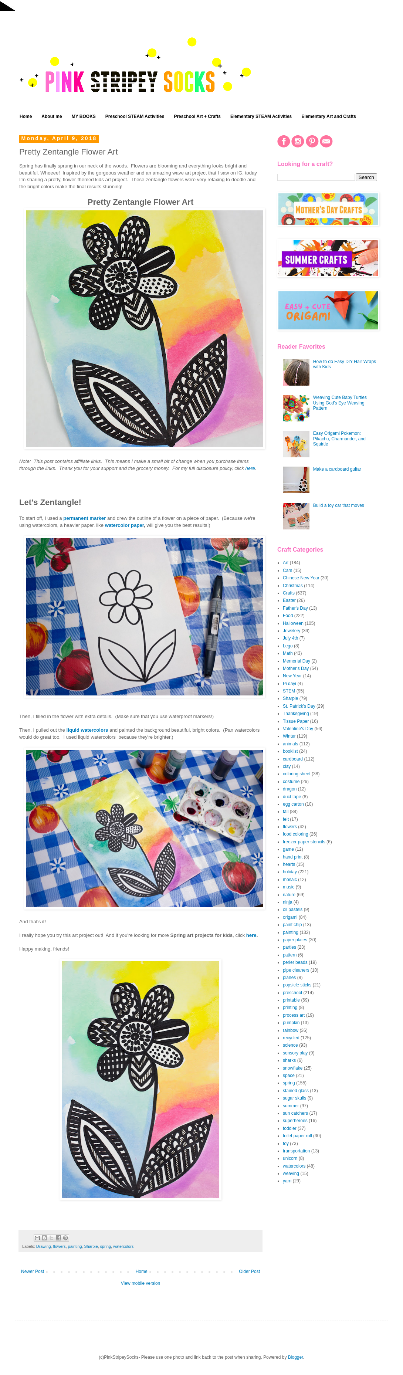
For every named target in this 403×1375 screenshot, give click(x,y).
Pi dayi (289, 683)
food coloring (295, 834)
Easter (289, 600)
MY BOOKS (84, 116)
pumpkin (291, 1022)
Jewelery (291, 630)
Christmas (293, 585)
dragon (290, 789)
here (250, 468)
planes (289, 977)
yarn (287, 1180)
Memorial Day (296, 661)
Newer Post (32, 1271)
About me (51, 116)
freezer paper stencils (304, 841)
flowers (59, 1246)
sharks (289, 1060)
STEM (289, 691)
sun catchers (295, 1113)
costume (291, 781)
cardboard (293, 759)
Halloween (293, 623)
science (290, 1045)
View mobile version (140, 1283)
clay (287, 766)
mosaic (290, 879)
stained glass (296, 1090)
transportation (296, 1151)
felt (286, 819)
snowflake (292, 1068)
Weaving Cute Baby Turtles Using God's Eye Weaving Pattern (340, 403)
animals (290, 743)
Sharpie (91, 1246)
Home (26, 116)
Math (288, 653)
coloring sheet (297, 773)
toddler (290, 1128)
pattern (290, 955)
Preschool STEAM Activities (135, 116)
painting (75, 1246)
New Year (292, 675)
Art (285, 562)
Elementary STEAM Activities (261, 116)
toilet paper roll (297, 1135)
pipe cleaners (296, 970)
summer (291, 1105)
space (289, 1075)
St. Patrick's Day (299, 706)
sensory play (295, 1053)
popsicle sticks (297, 985)
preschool (292, 992)
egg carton (293, 804)
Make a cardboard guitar (337, 469)
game (288, 849)
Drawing (43, 1246)
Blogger (295, 1357)
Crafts (289, 593)
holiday (290, 871)
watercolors (123, 1246)
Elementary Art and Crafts (328, 116)
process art (294, 1015)
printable (291, 1000)
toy (286, 1143)
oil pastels (292, 909)
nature (289, 894)
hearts (289, 864)
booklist (290, 751)
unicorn (290, 1158)
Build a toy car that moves (338, 505)
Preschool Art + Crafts (197, 116)
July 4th (290, 638)
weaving (291, 1173)
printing (290, 1007)
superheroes (295, 1120)
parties (289, 947)
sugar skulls (294, 1098)
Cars (287, 570)
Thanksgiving (296, 713)
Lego (288, 645)
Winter (289, 736)
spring (105, 1246)
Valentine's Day (298, 728)
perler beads (295, 962)
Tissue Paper (296, 721)
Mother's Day (296, 668)
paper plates (295, 939)
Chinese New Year (301, 577)
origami (290, 917)
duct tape (292, 796)
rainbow (290, 1030)
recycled (291, 1037)
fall (285, 811)
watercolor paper (124, 525)
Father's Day (295, 608)
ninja (287, 902)
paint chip (292, 924)
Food (288, 615)
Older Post (249, 1271)
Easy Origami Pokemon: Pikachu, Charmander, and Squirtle (339, 439)
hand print (292, 857)
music (288, 887)
